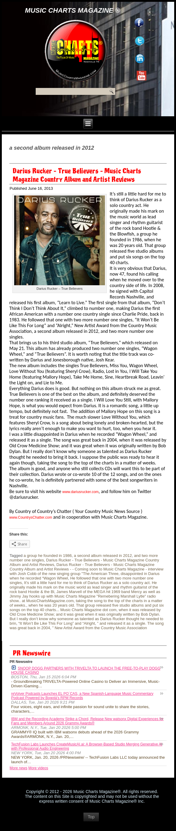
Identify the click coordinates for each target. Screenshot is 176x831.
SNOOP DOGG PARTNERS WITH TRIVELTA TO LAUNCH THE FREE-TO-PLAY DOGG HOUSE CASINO (85, 670)
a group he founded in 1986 (48, 555)
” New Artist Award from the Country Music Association (99, 628)
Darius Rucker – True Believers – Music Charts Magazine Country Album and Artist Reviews (77, 175)
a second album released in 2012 (103, 555)
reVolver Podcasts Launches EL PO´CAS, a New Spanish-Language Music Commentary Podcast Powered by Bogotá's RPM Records (82, 696)
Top (91, 816)
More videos (38, 768)
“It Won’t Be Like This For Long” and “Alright (56, 623)
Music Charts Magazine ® (72, 10)
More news (19, 768)
